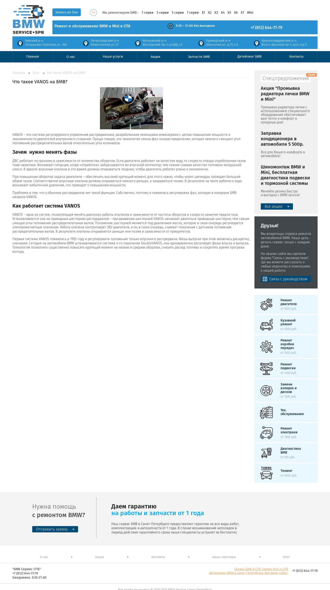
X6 (236, 13)
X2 (210, 13)
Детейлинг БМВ (249, 56)
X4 (223, 13)
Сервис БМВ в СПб (247, 569)
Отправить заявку (52, 529)
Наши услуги (113, 56)
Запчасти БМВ (199, 57)
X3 (216, 13)
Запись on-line (66, 12)
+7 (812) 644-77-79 (266, 27)
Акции (155, 57)
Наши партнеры (224, 557)
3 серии (163, 13)
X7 (242, 13)
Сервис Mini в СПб (275, 569)
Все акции (273, 206)
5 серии (178, 13)
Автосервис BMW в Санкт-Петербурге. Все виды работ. (248, 573)
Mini (250, 13)
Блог (36, 73)
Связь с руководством (288, 279)
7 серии (193, 13)
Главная (32, 56)
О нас (71, 57)
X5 (229, 13)
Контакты (296, 56)
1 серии (148, 13)
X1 (203, 13)
